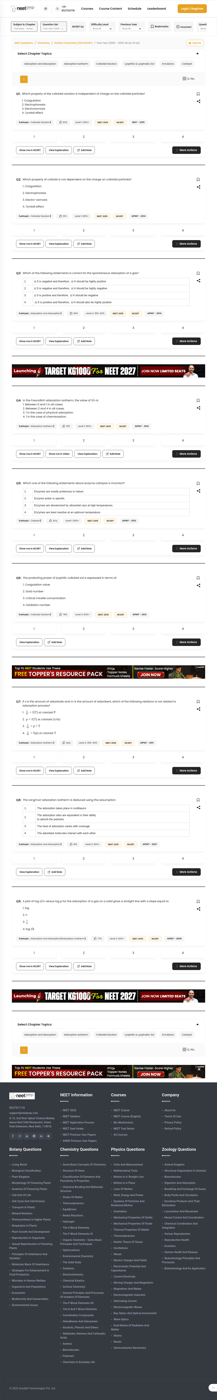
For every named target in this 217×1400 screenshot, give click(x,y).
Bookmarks (159, 26)
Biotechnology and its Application (184, 1268)
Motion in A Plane (124, 1183)
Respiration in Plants (24, 1225)
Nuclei (117, 1341)
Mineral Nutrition (22, 1213)
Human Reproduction (177, 1233)
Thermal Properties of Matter (131, 1229)
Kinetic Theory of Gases (128, 1242)
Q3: (18, 273)
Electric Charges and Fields (130, 1260)
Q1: (18, 94)
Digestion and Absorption (179, 1183)
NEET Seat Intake (73, 1128)
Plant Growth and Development (31, 1231)
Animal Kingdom (174, 1164)
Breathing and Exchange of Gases (185, 1189)
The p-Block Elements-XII (78, 1303)
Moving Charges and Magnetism (133, 1282)
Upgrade (195, 42)
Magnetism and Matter (128, 1288)
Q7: (18, 701)
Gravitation (120, 1211)
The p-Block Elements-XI (78, 1233)
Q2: (18, 179)
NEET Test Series (124, 1128)
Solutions (68, 1268)
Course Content (110, 9)
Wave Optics (121, 1319)
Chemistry (43, 43)
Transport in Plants (23, 1207)
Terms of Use (172, 1116)
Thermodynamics (73, 1203)
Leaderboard (156, 9)
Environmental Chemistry (78, 1256)
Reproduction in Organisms (28, 1237)
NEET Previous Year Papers (79, 1134)
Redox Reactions (73, 1215)
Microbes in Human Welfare (29, 1280)
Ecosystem (18, 1292)
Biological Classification (26, 1170)
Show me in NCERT (30, 150)
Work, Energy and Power (128, 1195)
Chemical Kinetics (74, 1280)
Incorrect (184, 27)
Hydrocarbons (71, 1250)
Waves (118, 1254)
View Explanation (59, 150)
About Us (170, 1110)
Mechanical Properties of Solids (133, 1217)
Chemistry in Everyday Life (79, 1362)
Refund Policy (172, 1128)
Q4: (18, 400)
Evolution (170, 1246)
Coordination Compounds (78, 1315)
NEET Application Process (78, 1122)
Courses (87, 9)
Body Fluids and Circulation (181, 1195)
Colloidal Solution (106, 63)
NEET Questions (24, 43)
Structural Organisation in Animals (185, 1170)
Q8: (18, 800)
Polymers (68, 1356)
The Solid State (72, 1262)
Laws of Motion (123, 1189)
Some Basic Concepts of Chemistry (84, 1164)
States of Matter (73, 1197)
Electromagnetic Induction (129, 1294)
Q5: (18, 483)
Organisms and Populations (29, 1286)
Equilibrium (69, 1209)
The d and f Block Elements (80, 1309)
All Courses (120, 1134)
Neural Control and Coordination (184, 1217)
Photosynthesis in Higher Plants (31, 1219)
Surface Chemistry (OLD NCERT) (73, 43)
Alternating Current (125, 1301)
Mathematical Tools (125, 1170)
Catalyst (187, 63)
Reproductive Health (176, 1240)
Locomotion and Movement (181, 1211)
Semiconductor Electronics (130, 1347)
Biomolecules (71, 1349)
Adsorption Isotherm (76, 63)
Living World (19, 1164)
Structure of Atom (74, 1170)
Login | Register (192, 9)
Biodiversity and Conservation (30, 1299)
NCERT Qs (78, 26)
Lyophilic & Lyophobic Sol (139, 63)
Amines (67, 1343)
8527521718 (17, 1107)
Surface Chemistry (74, 1286)
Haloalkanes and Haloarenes (80, 1321)
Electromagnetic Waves (128, 1307)
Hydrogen (68, 1221)
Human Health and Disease (181, 1252)
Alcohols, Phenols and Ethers (80, 1327)
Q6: (18, 578)
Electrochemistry (73, 1274)
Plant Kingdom (21, 1176)
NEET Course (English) (127, 1116)
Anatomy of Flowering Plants (29, 1189)
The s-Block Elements (76, 1227)
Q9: (18, 901)
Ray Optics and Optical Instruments (135, 1313)
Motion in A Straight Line (129, 1176)
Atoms (118, 1335)
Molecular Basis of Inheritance (30, 1264)
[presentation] (31, 712)
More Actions (186, 150)
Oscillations (121, 1248)
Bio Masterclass (123, 1122)
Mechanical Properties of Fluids (133, 1223)
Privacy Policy (172, 1122)
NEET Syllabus (71, 1116)
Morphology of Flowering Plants (31, 1183)
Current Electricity (124, 1276)
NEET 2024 (69, 1110)
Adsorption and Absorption (40, 63)
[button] (198, 94)
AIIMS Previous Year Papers (80, 1140)
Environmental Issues (25, 1305)
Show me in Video (59, 454)
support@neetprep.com (23, 1113)
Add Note (84, 150)
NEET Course (122, 1110)
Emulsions (168, 63)
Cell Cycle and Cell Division (28, 1201)
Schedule (134, 9)
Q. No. (188, 79)
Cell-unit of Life (21, 1195)
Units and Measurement (128, 1164)
